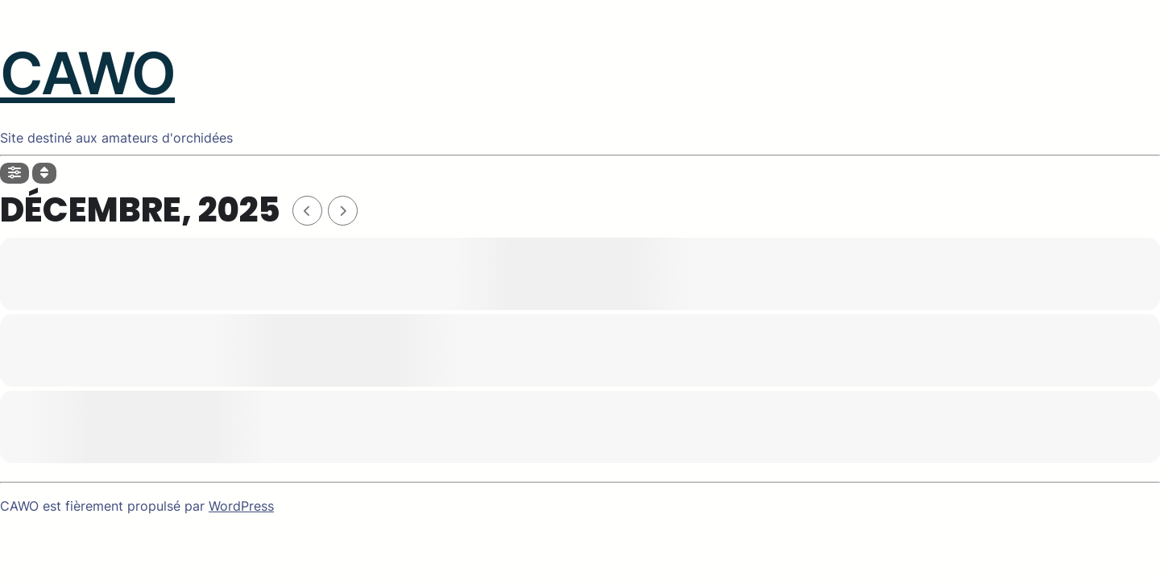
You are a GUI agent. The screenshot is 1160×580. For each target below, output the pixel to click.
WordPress (241, 506)
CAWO (87, 73)
